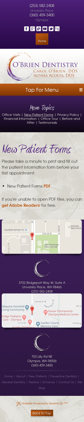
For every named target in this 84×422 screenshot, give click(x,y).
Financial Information (20, 118)
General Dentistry (13, 382)
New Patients (38, 376)
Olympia (41, 20)
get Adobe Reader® (21, 205)
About (20, 376)
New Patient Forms (38, 114)
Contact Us (66, 382)
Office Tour (49, 118)
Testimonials (48, 122)
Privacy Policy (68, 114)
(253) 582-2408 (42, 5)
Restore (34, 382)
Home (42, 41)
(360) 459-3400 (42, 15)
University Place (42, 10)
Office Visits (11, 114)
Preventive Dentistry (63, 376)
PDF (47, 186)
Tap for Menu (42, 89)
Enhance (49, 382)
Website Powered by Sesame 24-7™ (42, 403)
